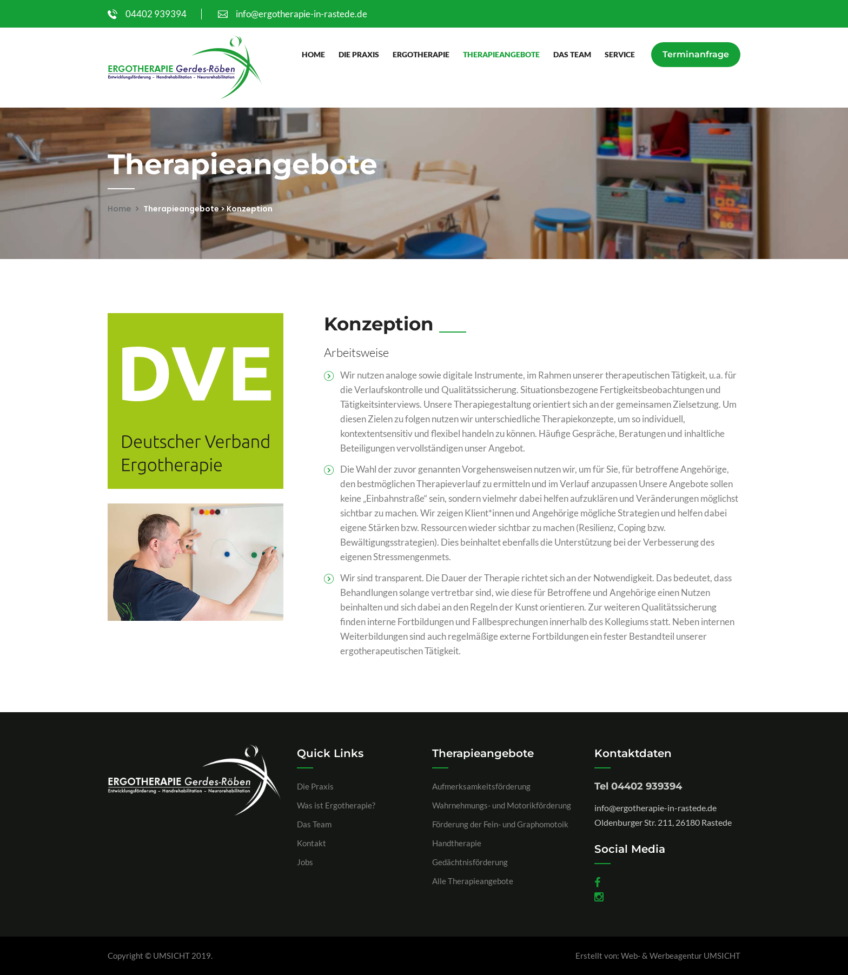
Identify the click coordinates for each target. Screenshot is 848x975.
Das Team (572, 54)
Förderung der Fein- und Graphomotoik (500, 824)
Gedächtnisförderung (470, 862)
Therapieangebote (501, 54)
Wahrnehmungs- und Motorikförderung (501, 805)
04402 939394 (147, 13)
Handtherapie (456, 843)
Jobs (305, 862)
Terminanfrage (695, 54)
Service (620, 54)
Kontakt (311, 843)
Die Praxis (359, 54)
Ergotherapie (421, 54)
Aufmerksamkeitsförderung (481, 786)
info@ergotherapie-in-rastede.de (292, 13)
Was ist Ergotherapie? (336, 805)
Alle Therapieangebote (472, 881)
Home (313, 54)
